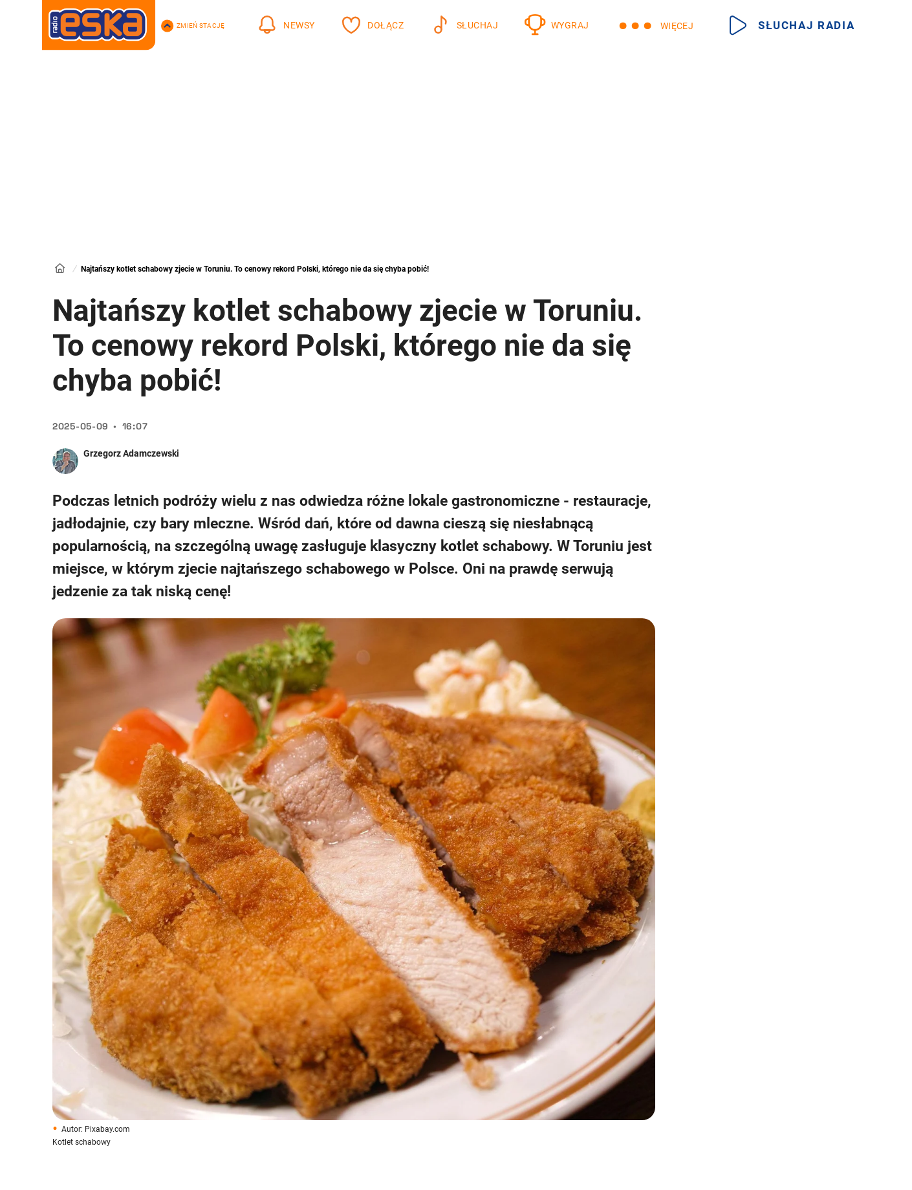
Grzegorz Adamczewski (131, 453)
